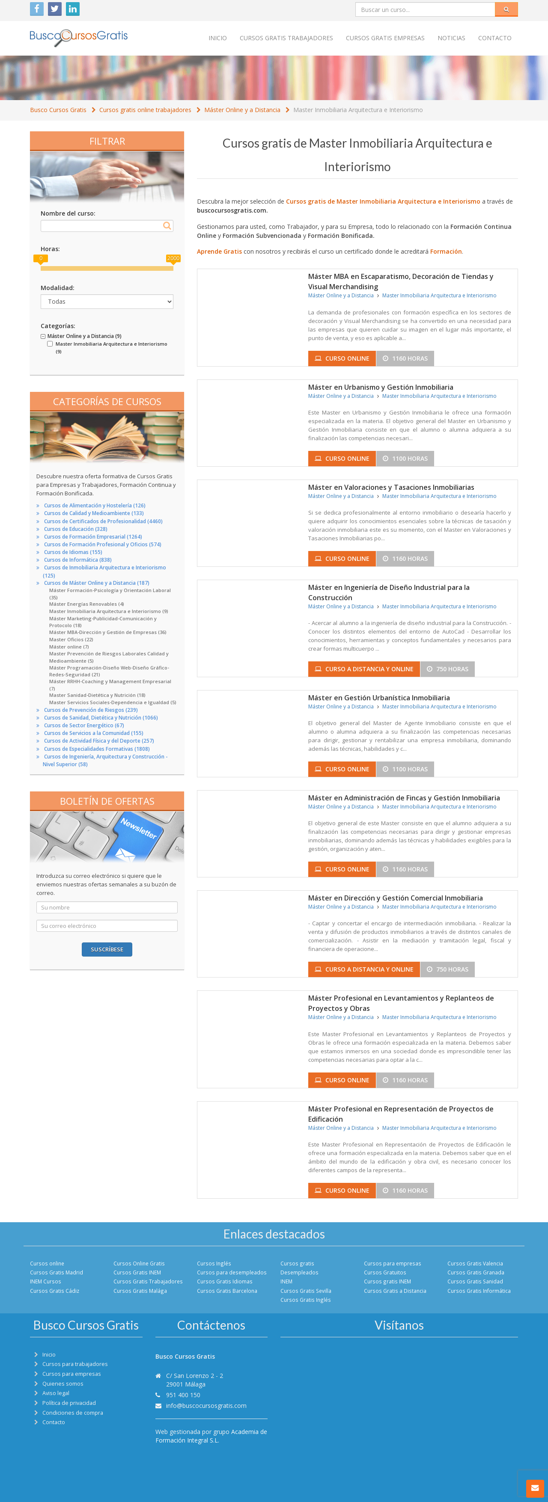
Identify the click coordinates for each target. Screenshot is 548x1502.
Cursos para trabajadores (75, 1364)
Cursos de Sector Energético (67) (84, 725)
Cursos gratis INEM (387, 1281)
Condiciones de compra (72, 1412)
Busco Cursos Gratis (58, 110)
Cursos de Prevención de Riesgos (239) (91, 710)
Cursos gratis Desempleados (299, 1268)
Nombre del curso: (68, 213)
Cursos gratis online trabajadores (145, 110)
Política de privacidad (69, 1403)
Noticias (451, 38)
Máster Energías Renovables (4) (86, 604)
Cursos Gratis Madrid (56, 1272)
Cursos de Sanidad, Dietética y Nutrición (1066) (101, 717)
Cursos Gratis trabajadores (286, 38)
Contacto (495, 38)
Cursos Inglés (214, 1263)
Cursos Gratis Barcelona (227, 1290)
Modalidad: (57, 288)
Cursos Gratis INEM (137, 1272)
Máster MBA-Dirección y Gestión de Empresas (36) (108, 632)
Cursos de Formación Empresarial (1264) (93, 536)
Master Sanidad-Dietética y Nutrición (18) (97, 695)
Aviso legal (55, 1393)
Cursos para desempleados (232, 1272)
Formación (446, 251)
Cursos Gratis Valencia (475, 1263)
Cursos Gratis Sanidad (475, 1281)
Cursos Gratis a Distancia (395, 1290)
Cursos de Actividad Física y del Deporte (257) (99, 740)
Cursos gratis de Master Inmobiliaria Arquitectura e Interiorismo (383, 201)
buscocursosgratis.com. (232, 210)
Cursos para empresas (392, 1263)
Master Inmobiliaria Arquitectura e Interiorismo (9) (108, 611)
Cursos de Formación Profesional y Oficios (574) (102, 544)
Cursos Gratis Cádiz (54, 1290)
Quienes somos (62, 1383)
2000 (173, 258)
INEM (286, 1281)
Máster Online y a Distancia (242, 110)
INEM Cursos (45, 1281)
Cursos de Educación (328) (75, 529)
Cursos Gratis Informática (479, 1290)
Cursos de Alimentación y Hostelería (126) (95, 505)
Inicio (217, 38)
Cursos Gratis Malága (140, 1290)
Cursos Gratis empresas (385, 38)
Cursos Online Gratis (139, 1263)
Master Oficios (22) (71, 639)
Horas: (50, 249)
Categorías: (58, 326)
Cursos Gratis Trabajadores (148, 1281)
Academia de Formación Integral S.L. (211, 1436)
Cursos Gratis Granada (475, 1272)
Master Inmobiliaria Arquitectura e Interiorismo (358, 110)
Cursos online (47, 1263)
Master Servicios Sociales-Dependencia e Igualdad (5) (112, 702)
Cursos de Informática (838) (78, 559)
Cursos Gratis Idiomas (225, 1281)
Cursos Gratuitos (385, 1272)
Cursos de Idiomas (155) (73, 552)
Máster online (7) (69, 646)
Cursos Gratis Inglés (305, 1299)
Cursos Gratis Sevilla (305, 1290)
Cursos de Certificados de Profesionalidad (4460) (103, 521)
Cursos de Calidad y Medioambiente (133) (94, 513)
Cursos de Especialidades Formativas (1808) (97, 748)
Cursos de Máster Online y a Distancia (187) (96, 583)
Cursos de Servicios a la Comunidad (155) (93, 733)
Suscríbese (107, 949)
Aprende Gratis (219, 251)
